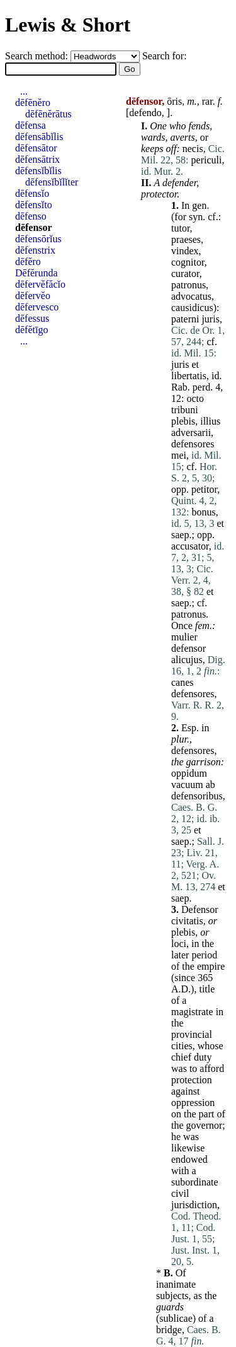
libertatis (188, 375)
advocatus (191, 296)
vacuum (187, 784)
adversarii (191, 432)
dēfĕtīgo (31, 329)
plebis (183, 421)
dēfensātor (36, 148)
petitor (204, 489)
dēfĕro (28, 261)
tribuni (184, 409)
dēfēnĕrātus (48, 114)
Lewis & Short (67, 24)
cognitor (188, 262)
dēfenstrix (35, 250)
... (24, 91)
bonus (203, 512)
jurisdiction (194, 1204)
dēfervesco (37, 307)
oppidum (189, 773)
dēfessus (32, 318)
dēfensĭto (33, 204)
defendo (145, 112)
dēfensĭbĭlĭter (51, 182)
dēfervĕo (32, 295)
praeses (186, 239)
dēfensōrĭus (38, 238)
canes (182, 682)
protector (159, 194)
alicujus (187, 659)
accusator (190, 546)
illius (210, 421)
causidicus (192, 307)
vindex (185, 250)
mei (178, 455)
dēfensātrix (37, 159)
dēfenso (31, 216)
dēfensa (30, 125)
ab (210, 784)
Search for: (164, 55)
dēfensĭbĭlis (38, 170)
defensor (188, 648)
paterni (185, 319)
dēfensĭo (32, 193)
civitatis (187, 920)
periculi (206, 160)
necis (193, 148)
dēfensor (33, 227)
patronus (188, 284)
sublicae (175, 1318)
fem (202, 625)
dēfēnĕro (32, 102)
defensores (192, 443)
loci (178, 943)
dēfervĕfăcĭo (40, 284)
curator (185, 273)
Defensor (199, 909)
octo (195, 398)
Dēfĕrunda (36, 273)
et (195, 364)
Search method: (37, 55)
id (215, 375)
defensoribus (197, 796)
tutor (180, 228)
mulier (184, 637)
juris (210, 319)
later (180, 955)
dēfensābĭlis (39, 136)
